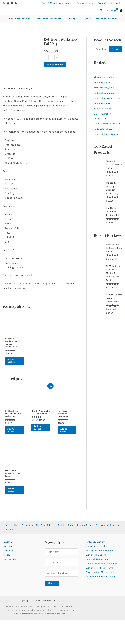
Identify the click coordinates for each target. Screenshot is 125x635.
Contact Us (10, 574)
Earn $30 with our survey (57, 3)
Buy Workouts (85, 3)
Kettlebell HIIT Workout (100, 574)
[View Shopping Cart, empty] (111, 10)
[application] (31, 18)
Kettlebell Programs (105, 88)
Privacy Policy (87, 538)
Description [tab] (9, 85)
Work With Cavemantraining (102, 596)
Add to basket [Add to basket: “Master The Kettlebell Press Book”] (12, 502)
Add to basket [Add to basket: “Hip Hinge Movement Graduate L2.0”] (65, 435)
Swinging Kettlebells (98, 560)
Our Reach (10, 560)
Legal (7, 569)
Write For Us (11, 565)
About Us (9, 555)
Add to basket (54, 64)
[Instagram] (3, 3)
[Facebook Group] (8, 3)
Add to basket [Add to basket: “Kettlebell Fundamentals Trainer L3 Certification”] (12, 361)
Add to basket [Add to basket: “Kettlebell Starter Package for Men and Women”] (12, 438)
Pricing (102, 3)
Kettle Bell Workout (97, 555)
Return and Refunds (17, 543)
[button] (101, 10)
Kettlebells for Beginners (19, 538)
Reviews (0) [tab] (26, 85)
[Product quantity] (51, 57)
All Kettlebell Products (107, 77)
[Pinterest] (16, 3)
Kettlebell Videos (104, 115)
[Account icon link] (121, 10)
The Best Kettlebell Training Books (56, 538)
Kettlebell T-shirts (104, 141)
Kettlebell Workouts (105, 94)
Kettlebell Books (103, 110)
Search (116, 49)
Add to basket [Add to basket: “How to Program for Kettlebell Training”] (38, 435)
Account (115, 3)
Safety (35, 543)
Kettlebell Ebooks (104, 83)
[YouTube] (12, 3)
